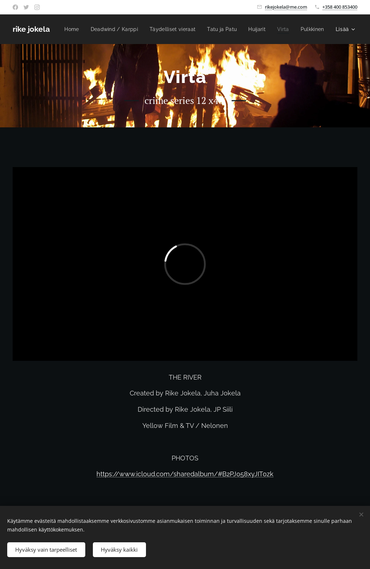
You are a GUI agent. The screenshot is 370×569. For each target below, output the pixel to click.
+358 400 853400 (339, 7)
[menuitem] (100, 29)
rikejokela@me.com (286, 7)
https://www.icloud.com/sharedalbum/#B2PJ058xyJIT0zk (185, 474)
